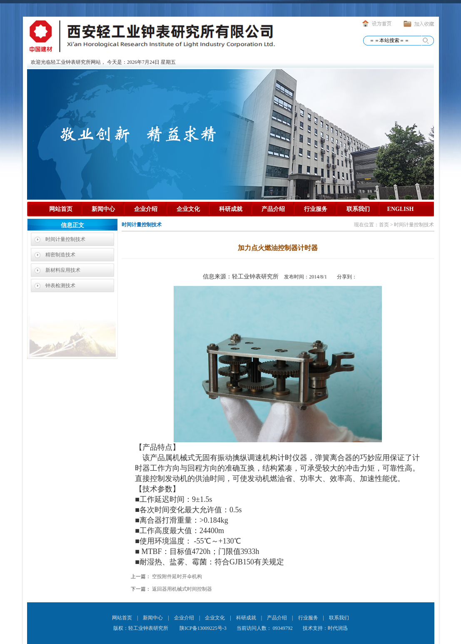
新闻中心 (103, 209)
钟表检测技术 (60, 285)
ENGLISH (400, 209)
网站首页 (60, 209)
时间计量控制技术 (65, 239)
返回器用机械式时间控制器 (182, 589)
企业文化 (188, 209)
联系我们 (358, 209)
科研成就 (230, 209)
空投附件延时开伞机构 (177, 576)
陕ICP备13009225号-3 (202, 628)
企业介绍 (145, 209)
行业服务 (315, 209)
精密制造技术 (60, 255)
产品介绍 (273, 209)
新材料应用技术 (62, 270)
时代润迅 (338, 628)
